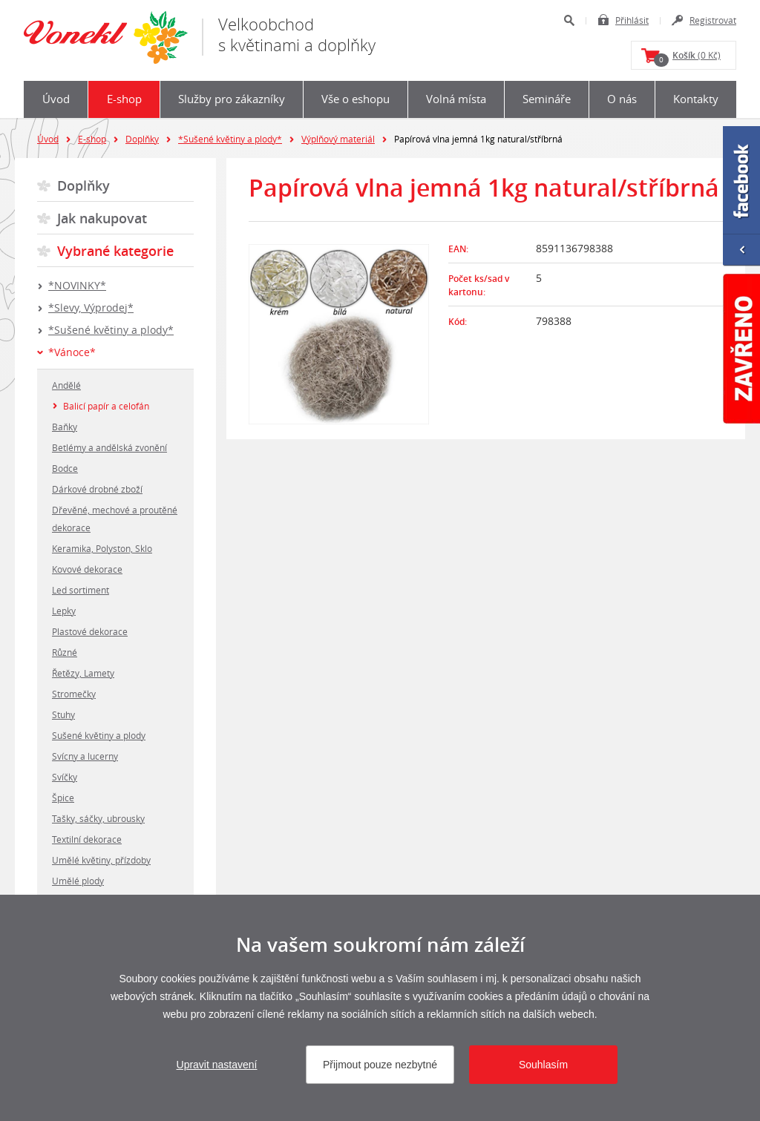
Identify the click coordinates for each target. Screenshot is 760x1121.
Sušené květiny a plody (98, 735)
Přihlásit (632, 20)
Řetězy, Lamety (83, 673)
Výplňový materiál (338, 139)
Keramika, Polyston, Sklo (102, 548)
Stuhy (63, 714)
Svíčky (64, 777)
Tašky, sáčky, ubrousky (98, 818)
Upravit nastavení (217, 1065)
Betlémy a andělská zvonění (109, 447)
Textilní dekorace (87, 839)
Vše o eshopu (355, 98)
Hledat (569, 20)
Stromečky (74, 694)
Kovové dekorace (87, 569)
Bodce (65, 468)
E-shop (124, 98)
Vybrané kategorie (115, 251)
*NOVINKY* (77, 285)
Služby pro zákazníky (231, 98)
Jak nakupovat (102, 218)
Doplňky (142, 139)
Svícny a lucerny (85, 756)
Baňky (64, 427)
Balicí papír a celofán (106, 406)
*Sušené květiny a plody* (230, 139)
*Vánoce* (72, 352)
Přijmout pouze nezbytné (380, 1065)
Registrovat (712, 20)
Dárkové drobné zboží (97, 489)
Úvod (56, 98)
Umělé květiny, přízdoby (101, 860)
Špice (63, 797)
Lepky (64, 611)
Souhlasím (543, 1065)
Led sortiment (80, 590)
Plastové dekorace (90, 631)
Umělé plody (78, 881)
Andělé (66, 385)
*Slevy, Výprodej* (91, 307)
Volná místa (456, 98)
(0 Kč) (687, 58)
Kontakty (695, 98)
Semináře (546, 98)
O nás (622, 98)
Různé (64, 652)
